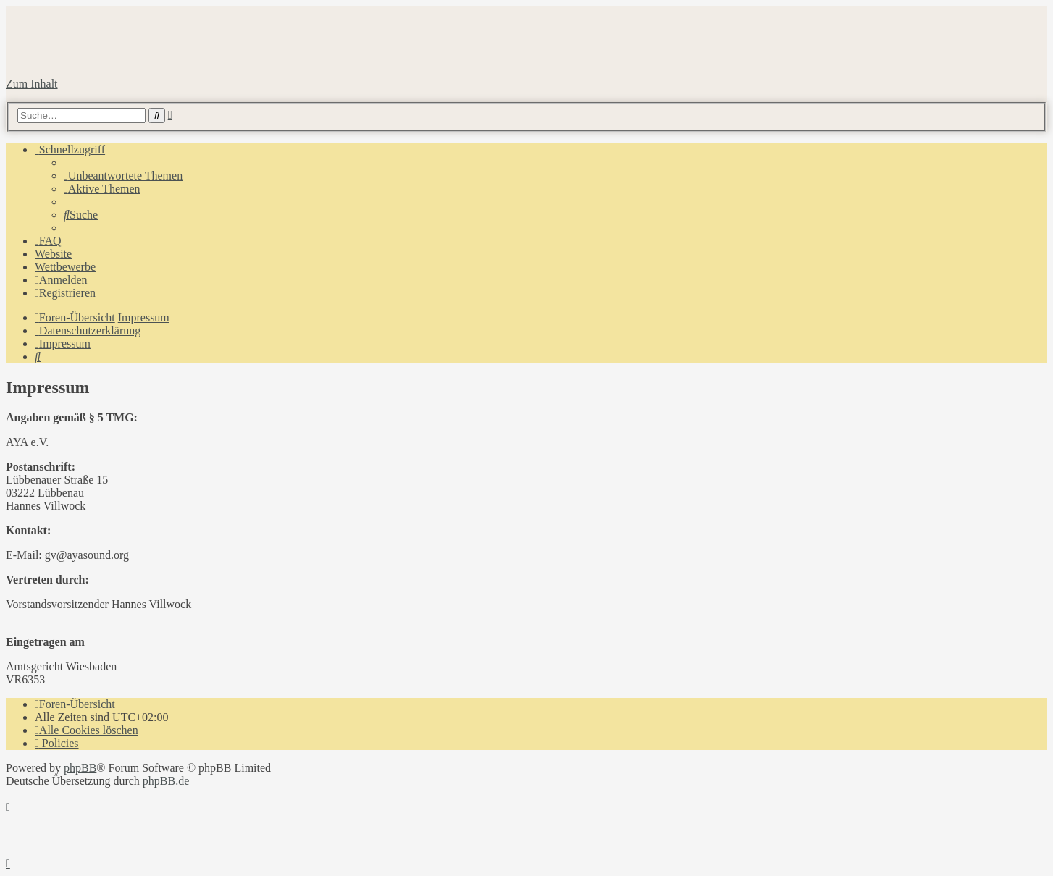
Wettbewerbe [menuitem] (65, 267)
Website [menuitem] (53, 254)
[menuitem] (123, 175)
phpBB (80, 768)
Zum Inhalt (32, 83)
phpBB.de (166, 781)
